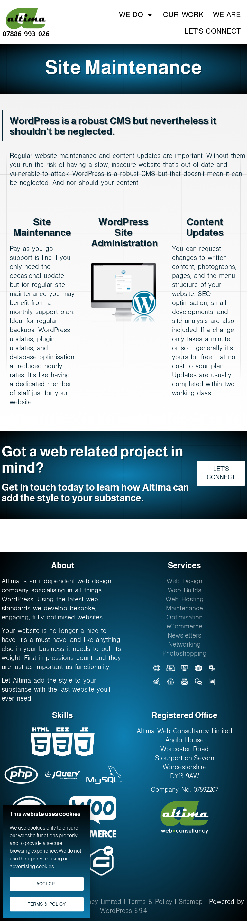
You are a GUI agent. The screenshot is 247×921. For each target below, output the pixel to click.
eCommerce (184, 626)
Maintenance (184, 608)
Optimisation (184, 617)
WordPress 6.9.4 (123, 910)
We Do (136, 15)
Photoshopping (184, 653)
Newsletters (184, 635)
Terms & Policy (150, 901)
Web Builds (184, 590)
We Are (227, 15)
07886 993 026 (26, 34)
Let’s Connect (213, 31)
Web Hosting (185, 599)
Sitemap (191, 901)
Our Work (183, 15)
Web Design (184, 581)
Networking (184, 644)
